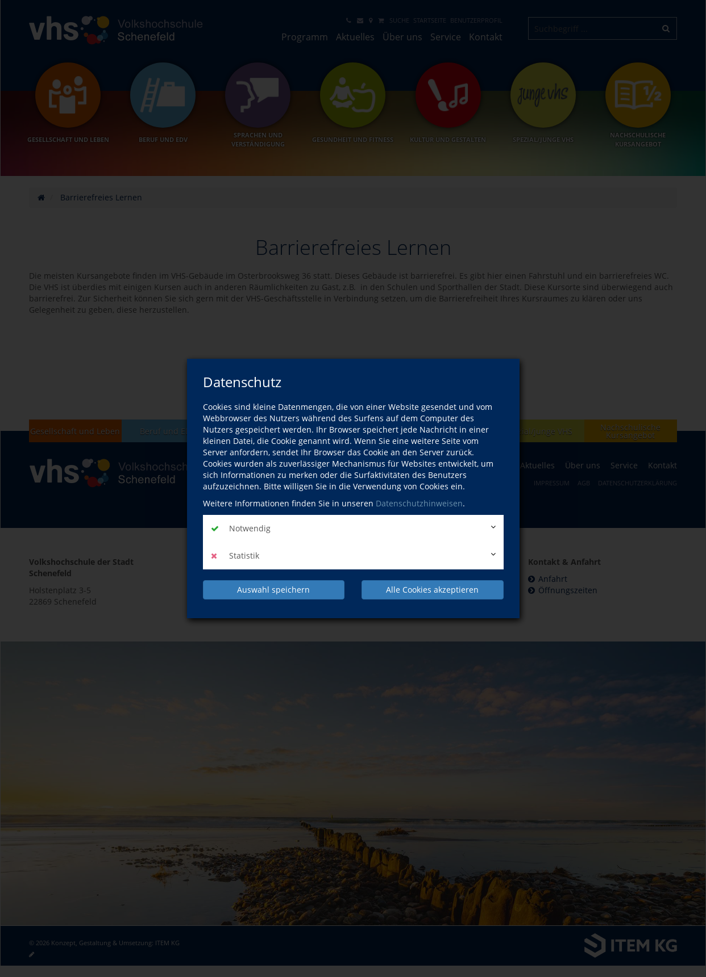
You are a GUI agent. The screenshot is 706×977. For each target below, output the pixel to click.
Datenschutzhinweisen (419, 503)
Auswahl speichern (273, 589)
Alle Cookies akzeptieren (432, 589)
